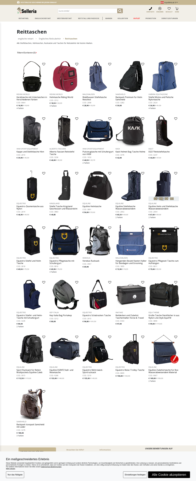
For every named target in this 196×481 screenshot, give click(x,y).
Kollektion (123, 18)
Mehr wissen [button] (10, 469)
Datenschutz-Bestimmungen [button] (51, 467)
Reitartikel (24, 18)
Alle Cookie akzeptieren (169, 475)
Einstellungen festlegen (135, 475)
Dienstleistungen (170, 18)
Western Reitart (64, 18)
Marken (108, 18)
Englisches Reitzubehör (50, 38)
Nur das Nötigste (15, 475)
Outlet (136, 18)
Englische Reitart (43, 18)
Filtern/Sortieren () (27, 52)
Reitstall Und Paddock (88, 18)
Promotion (151, 18)
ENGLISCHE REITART (25, 38)
